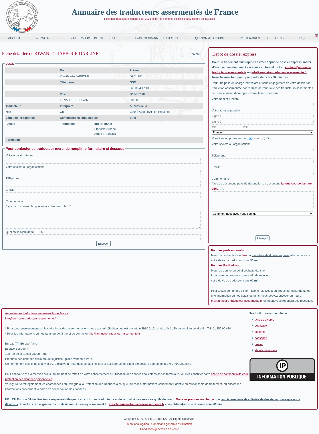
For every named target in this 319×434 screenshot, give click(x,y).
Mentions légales (138, 424)
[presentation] (245, 225)
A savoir (42, 38)
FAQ (302, 38)
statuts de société (266, 350)
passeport (261, 338)
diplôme (260, 331)
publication (261, 325)
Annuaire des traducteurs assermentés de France (155, 12)
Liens (279, 38)
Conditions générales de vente (159, 429)
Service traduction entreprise (90, 38)
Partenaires (250, 38)
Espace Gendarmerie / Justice (155, 38)
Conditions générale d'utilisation (171, 424)
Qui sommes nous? (209, 38)
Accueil (14, 38)
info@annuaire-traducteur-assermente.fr (279, 72)
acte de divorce (264, 319)
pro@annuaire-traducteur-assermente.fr (236, 300)
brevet (259, 344)
